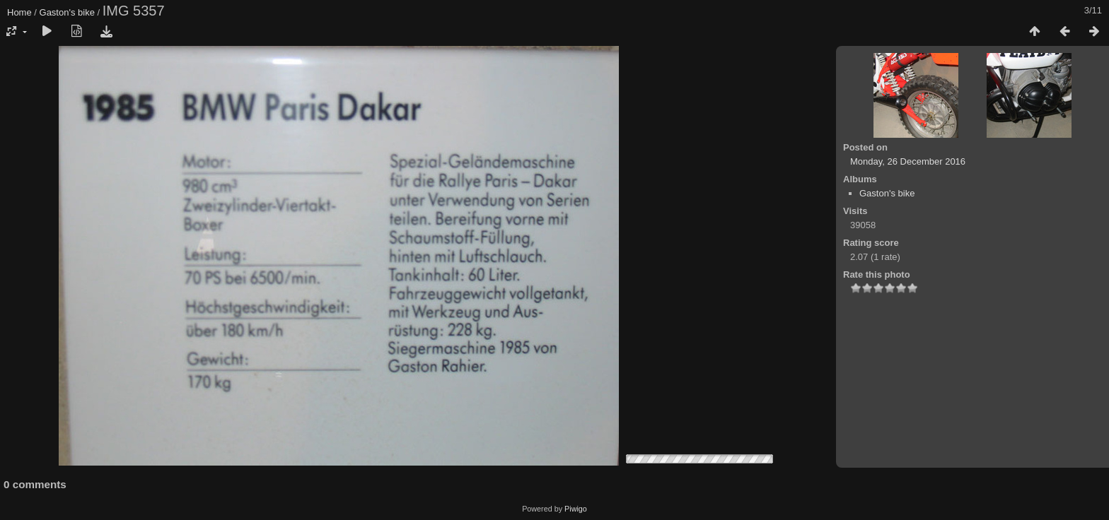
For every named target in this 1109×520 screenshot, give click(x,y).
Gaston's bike (67, 12)
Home (19, 12)
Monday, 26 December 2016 (907, 161)
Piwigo (575, 508)
